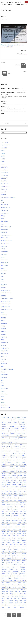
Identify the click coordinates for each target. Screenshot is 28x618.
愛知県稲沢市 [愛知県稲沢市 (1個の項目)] (15, 520)
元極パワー (4, 229)
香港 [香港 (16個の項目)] (6, 602)
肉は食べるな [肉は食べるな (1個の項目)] (4, 569)
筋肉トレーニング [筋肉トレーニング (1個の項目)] (5, 564)
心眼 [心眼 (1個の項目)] (3, 518)
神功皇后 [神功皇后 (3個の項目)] (24, 560)
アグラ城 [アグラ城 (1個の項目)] (4, 426)
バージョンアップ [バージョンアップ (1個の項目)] (5, 453)
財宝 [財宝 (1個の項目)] (25, 584)
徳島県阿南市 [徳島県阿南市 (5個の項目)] (15, 515)
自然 (3, 371)
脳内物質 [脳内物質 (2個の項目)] (23, 571)
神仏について (4, 353)
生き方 (3, 331)
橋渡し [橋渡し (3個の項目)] (15, 531)
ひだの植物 (4, 169)
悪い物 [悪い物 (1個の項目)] (19, 518)
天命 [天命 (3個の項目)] (16, 504)
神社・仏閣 (9, 10)
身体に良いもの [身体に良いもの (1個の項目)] (5, 589)
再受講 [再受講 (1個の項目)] (24, 480)
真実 (2, 339)
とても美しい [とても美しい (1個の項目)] (22, 422)
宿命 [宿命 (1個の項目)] (3, 511)
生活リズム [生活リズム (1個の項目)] (4, 553)
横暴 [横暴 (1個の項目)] (12, 531)
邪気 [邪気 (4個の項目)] (11, 593)
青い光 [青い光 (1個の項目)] (3, 598)
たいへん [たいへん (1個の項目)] (4, 422)
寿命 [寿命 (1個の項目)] (25, 511)
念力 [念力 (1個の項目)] (6, 518)
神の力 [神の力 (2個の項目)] (3, 560)
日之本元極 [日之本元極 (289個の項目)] (4, 526)
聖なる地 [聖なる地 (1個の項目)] (23, 567)
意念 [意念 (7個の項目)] (3, 520)
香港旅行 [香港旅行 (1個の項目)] (11, 602)
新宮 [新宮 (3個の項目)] (13, 524)
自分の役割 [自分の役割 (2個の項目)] (22, 573)
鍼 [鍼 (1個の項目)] (17, 593)
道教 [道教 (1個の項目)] (16, 591)
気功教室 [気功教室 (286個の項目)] (13, 540)
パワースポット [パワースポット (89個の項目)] (5, 455)
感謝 (2, 281)
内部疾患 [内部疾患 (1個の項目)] (20, 480)
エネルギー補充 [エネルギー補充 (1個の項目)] (14, 437)
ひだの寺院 (4, 167)
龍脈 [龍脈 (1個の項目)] (15, 607)
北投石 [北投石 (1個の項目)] (19, 484)
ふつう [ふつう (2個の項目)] (15, 424)
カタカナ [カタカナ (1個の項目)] (9, 439)
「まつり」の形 (5, 145)
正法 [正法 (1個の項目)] (10, 533)
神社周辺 (4, 363)
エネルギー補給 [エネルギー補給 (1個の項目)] (22, 437)
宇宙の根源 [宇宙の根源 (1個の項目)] (23, 509)
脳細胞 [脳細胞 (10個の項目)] (3, 573)
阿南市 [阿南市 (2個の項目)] (3, 596)
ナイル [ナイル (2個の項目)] (11, 448)
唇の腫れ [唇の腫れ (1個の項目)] (4, 493)
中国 (2, 200)
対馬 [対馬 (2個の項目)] (21, 511)
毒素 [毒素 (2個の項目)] (14, 538)
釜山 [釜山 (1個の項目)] (14, 593)
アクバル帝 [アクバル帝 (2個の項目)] (22, 424)
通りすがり (4, 388)
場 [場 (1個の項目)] (11, 497)
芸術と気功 (4, 374)
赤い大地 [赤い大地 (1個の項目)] (19, 587)
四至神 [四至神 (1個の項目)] (15, 493)
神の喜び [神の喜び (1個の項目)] (8, 560)
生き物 (3, 334)
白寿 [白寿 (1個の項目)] (3, 555)
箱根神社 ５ (4, 101)
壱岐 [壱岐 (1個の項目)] (15, 500)
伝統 (3, 215)
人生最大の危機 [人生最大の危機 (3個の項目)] (5, 471)
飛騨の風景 (4, 405)
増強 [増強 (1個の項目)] (3, 500)
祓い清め (3, 345)
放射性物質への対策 (6, 292)
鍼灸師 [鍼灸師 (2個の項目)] (21, 593)
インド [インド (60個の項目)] (17, 431)
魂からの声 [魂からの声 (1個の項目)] (9, 605)
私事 (3, 366)
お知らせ (4, 147)
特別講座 (3, 328)
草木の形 (4, 377)
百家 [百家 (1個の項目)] (14, 555)
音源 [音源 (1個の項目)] (15, 598)
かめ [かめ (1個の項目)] (3, 419)
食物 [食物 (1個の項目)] (25, 600)
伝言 (2, 218)
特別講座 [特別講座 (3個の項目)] (24, 547)
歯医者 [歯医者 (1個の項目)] (9, 535)
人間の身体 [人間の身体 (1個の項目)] (12, 471)
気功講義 (4, 323)
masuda (25, 53)
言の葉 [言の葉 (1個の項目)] (19, 582)
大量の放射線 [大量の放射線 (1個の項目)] (23, 502)
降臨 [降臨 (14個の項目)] (8, 596)
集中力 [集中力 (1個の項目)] (16, 596)
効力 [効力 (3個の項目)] (25, 482)
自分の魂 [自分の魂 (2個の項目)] (4, 576)
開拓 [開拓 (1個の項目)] (25, 593)
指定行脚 (4, 284)
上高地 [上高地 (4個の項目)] (3, 464)
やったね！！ (4, 183)
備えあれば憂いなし (6, 226)
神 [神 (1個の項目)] (13, 558)
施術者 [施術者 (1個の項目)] (18, 524)
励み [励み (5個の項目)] (21, 482)
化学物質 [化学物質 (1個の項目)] (8, 484)
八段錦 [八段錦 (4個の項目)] (3, 480)
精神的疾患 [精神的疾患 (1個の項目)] (14, 564)
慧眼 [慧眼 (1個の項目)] (25, 520)
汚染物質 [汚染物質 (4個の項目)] (9, 542)
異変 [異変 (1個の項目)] (9, 553)
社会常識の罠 (4, 342)
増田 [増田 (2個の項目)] (11, 500)
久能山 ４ (4, 113)
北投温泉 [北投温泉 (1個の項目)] (14, 484)
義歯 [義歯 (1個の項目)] (13, 567)
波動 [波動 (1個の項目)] (3, 544)
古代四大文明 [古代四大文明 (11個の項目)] (19, 489)
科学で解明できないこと (7, 369)
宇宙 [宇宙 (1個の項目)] (9, 509)
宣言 (3, 268)
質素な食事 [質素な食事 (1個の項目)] (9, 587)
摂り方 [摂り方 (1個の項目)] (14, 522)
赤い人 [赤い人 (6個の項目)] (14, 587)
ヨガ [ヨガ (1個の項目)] (9, 460)
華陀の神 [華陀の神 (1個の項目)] (8, 582)
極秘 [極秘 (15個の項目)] (8, 531)
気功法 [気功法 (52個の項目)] (18, 540)
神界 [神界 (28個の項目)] (3, 562)
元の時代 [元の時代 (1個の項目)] (20, 475)
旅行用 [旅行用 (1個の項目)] (23, 524)
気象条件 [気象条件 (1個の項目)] (24, 540)
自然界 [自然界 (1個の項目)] (24, 576)
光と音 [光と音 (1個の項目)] (15, 477)
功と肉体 (4, 246)
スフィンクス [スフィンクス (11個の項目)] (23, 444)
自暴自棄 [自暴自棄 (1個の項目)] (19, 576)
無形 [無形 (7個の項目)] (19, 547)
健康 (2, 224)
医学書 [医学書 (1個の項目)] (3, 486)
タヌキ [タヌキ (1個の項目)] (8, 446)
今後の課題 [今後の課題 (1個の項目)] (19, 471)
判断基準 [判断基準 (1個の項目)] (9, 482)
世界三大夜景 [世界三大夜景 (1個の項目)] (18, 464)
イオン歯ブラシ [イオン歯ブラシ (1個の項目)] (15, 428)
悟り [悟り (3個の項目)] (15, 518)
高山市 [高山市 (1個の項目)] (3, 605)
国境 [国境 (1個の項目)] (24, 493)
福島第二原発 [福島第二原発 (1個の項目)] (10, 562)
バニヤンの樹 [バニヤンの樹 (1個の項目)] (16, 451)
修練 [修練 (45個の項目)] (25, 473)
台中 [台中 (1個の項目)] (3, 491)
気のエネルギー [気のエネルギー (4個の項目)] (21, 538)
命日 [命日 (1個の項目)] (20, 491)
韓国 (2, 399)
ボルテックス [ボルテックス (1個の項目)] (18, 457)
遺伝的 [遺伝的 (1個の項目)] (3, 593)
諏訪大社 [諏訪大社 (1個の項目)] (14, 584)
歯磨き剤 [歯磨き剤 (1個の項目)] (24, 535)
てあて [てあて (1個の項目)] (15, 422)
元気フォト (4, 237)
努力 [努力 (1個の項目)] (18, 482)
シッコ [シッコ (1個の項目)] (23, 442)
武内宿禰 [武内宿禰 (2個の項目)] (19, 533)
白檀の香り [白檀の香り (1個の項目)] (8, 555)
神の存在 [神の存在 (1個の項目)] (18, 560)
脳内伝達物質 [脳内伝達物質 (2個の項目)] (16, 571)
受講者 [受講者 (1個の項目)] (8, 489)
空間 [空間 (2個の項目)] (18, 562)
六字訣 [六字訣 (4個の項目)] (7, 480)
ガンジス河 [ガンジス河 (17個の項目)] (16, 439)
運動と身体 (4, 394)
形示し (3, 273)
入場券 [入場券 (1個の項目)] (24, 477)
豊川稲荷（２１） (6, 106)
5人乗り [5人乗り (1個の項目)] (8, 417)
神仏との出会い (5, 348)
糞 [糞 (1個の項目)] (24, 564)
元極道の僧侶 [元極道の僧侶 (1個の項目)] (9, 477)
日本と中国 (4, 315)
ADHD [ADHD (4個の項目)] (13, 417)
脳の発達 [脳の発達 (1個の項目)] (4, 571)
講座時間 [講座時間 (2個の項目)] (19, 584)
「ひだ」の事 (4, 142)
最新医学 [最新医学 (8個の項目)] (14, 529)
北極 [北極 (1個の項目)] (24, 484)
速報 (3, 391)
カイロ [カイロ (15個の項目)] (3, 439)
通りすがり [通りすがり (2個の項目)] (23, 589)
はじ (3, 164)
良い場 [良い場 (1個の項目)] (24, 580)
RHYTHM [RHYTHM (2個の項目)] (18, 417)
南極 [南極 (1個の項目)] (8, 486)
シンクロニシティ (5, 186)
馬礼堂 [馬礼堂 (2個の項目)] (16, 602)
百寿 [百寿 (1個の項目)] (18, 555)
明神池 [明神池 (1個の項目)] (23, 526)
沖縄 (3, 326)
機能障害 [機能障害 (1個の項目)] (24, 531)
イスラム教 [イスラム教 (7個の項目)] (23, 428)
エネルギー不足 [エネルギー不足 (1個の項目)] (5, 437)
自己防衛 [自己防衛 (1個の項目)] (13, 576)
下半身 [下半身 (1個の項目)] (8, 464)
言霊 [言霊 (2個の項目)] (24, 582)
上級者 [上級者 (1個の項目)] (23, 462)
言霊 (2, 385)
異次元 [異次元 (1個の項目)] (19, 553)
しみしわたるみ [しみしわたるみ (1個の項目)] (21, 419)
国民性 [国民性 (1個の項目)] (15, 495)
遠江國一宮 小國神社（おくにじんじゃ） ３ (12, 88)
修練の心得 (4, 221)
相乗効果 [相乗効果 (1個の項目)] (23, 555)
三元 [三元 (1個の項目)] (3, 462)
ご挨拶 (3, 156)
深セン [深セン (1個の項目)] (3, 547)
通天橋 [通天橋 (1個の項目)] (3, 591)
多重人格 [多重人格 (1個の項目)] (20, 500)
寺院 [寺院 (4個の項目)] (10, 511)
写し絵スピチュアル (6, 240)
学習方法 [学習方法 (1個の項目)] (23, 506)
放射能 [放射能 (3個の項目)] (24, 522)
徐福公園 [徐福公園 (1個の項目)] (8, 515)
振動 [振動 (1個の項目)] (7, 522)
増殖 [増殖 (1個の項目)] (7, 500)
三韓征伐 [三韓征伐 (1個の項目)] (17, 462)
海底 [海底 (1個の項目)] (21, 544)
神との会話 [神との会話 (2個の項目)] (23, 558)
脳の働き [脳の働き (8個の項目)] (23, 569)
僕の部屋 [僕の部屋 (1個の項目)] (14, 475)
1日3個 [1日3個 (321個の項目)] (3, 417)
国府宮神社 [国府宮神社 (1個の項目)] (9, 495)
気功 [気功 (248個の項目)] (8, 540)
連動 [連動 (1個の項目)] (7, 591)
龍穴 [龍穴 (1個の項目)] (9, 607)
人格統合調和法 (5, 213)
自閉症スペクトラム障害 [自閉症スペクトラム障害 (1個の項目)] (7, 580)
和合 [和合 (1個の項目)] (25, 491)
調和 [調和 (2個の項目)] (9, 584)
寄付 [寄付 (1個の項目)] (7, 511)
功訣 (3, 257)
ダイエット (4, 189)
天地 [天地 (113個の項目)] (20, 504)
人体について (4, 210)
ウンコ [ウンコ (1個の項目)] (23, 431)
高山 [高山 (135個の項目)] (25, 602)
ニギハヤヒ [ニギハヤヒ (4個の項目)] (23, 448)
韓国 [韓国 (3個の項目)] (8, 598)
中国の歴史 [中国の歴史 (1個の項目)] (22, 466)
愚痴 (2, 279)
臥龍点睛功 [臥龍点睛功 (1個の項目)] (15, 573)
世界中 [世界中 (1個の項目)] (24, 464)
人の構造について (5, 207)
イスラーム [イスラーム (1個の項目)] (4, 431)
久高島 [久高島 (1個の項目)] (9, 468)
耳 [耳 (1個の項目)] (17, 567)
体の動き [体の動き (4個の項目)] (15, 473)
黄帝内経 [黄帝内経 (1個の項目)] (24, 605)
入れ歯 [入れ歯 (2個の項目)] (20, 477)
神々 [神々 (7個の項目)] (17, 558)
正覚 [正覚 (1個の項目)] (14, 533)
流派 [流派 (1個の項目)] (11, 544)
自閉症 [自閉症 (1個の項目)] (9, 578)
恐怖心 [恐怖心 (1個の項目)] (10, 518)
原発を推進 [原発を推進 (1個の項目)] (23, 486)
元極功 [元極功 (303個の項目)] (3, 477)
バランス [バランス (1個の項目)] (23, 451)
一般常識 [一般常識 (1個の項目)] (24, 460)
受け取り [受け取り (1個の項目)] (4, 489)
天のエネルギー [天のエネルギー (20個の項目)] (10, 504)
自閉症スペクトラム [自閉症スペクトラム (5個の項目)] (19, 578)
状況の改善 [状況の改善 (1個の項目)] (4, 549)
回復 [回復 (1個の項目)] (20, 493)
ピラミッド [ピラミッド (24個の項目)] (4, 457)
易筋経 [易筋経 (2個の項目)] (3, 529)
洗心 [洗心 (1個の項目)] (7, 544)
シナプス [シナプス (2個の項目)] (4, 444)
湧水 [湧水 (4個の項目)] (8, 547)
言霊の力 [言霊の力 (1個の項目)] (4, 584)
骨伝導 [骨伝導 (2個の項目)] (20, 602)
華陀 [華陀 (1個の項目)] (3, 582)
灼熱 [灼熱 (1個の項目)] (15, 547)
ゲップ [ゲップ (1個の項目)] (23, 439)
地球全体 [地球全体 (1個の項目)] (4, 497)
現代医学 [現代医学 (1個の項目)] (16, 549)
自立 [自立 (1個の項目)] (3, 578)
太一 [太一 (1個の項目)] (3, 506)
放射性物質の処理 (5, 290)
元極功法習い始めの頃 (6, 235)
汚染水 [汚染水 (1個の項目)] (3, 542)
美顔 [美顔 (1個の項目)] (8, 567)
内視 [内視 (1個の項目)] (15, 480)
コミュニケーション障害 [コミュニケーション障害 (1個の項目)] (7, 442)
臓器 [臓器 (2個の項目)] (9, 573)
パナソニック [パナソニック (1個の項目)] (22, 453)
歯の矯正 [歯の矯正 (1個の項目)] (4, 535)
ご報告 (3, 153)
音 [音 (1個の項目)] (11, 598)
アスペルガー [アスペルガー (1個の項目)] (11, 426)
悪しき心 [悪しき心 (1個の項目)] (24, 518)
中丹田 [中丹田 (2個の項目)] (11, 466)
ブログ (3, 194)
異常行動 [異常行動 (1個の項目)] (14, 553)
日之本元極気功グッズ (6, 309)
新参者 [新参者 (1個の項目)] (8, 524)
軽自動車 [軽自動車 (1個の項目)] (12, 589)
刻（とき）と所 (5, 243)
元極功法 (4, 232)
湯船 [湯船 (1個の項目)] (11, 547)
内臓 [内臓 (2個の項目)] (12, 480)
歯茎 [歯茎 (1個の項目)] (9, 538)
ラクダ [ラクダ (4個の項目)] (13, 460)
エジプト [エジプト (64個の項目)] (13, 433)
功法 (3, 248)
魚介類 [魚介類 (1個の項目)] (14, 605)
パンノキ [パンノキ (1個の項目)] (13, 455)
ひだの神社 (4, 172)
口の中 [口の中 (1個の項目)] (13, 489)
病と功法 (4, 337)
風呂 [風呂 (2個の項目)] (3, 600)
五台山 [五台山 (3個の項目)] (13, 468)
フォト (3, 191)
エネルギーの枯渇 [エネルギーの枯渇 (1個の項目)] (5, 435)
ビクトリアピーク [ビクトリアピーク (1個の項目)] (21, 455)
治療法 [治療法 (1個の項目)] (24, 542)
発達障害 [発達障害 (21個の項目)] (24, 553)
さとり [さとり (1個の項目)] (14, 419)
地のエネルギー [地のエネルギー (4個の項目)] (22, 495)
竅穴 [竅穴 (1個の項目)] (23, 562)
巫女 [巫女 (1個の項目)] (25, 513)
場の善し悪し (4, 262)
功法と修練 (4, 251)
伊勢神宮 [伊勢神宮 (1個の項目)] (4, 473)
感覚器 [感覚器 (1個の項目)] (20, 520)
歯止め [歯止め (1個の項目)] (18, 535)
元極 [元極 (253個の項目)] (25, 475)
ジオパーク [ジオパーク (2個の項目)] (10, 444)
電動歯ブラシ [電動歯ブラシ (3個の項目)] (23, 596)
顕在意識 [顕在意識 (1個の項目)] (24, 598)
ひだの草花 (4, 175)
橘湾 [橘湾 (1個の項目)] (20, 531)
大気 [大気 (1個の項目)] (12, 502)
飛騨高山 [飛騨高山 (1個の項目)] (11, 600)
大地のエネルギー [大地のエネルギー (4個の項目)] (5, 502)
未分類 (3, 317)
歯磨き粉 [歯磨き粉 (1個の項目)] (4, 538)
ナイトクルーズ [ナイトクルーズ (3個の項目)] (5, 448)
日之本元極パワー (5, 304)
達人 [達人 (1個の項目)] (20, 591)
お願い (3, 150)
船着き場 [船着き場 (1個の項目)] (19, 580)
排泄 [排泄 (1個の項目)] (10, 522)
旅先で (3, 295)
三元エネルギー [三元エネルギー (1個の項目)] (10, 462)
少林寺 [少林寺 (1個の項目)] (16, 513)
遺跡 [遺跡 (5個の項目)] (7, 593)
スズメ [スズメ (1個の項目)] (16, 444)
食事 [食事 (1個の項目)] (16, 600)
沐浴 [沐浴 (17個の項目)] (14, 542)
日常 (2, 312)
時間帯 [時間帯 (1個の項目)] (8, 529)
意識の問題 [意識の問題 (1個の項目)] (8, 520)
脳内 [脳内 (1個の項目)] (9, 571)
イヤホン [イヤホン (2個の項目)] (11, 431)
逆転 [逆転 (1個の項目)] (18, 589)
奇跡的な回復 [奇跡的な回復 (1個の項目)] (9, 506)
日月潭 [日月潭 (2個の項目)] (10, 526)
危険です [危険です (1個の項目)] (17, 486)
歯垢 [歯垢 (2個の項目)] (14, 535)
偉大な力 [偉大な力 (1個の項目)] (4, 475)
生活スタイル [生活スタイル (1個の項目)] (22, 551)
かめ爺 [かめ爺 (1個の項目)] (8, 419)
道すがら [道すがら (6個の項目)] (12, 591)
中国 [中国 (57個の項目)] (17, 466)
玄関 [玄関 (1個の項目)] (10, 549)
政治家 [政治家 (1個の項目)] (3, 524)
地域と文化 (4, 259)
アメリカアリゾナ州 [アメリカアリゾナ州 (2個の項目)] (6, 428)
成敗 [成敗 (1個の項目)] (3, 522)
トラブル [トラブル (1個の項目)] (23, 446)
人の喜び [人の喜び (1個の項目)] (24, 468)
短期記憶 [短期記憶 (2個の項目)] (9, 558)
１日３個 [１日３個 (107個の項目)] (22, 607)
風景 (3, 402)
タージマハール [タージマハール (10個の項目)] (16, 446)
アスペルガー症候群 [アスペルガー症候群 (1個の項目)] (21, 426)
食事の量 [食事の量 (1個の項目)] (20, 600)
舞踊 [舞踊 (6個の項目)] (15, 580)
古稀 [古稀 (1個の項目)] (25, 489)
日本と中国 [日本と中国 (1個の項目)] (17, 526)
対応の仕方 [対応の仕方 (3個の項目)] (15, 511)
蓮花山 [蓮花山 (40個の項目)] (14, 582)
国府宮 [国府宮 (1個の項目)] (3, 495)
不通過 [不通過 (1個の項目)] (12, 464)
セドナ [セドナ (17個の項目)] (3, 446)
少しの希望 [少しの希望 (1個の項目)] (11, 513)
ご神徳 (3, 158)
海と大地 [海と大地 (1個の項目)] (16, 544)
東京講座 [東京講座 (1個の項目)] (4, 531)
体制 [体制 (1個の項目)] (20, 473)
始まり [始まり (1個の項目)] (16, 506)
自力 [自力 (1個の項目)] (8, 576)
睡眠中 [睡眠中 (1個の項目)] (3, 558)
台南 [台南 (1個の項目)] (7, 491)
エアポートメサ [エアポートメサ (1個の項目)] (5, 433)
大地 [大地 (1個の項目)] (25, 500)
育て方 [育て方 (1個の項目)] (17, 569)
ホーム (3, 10)
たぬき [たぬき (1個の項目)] (9, 422)
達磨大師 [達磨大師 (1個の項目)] (24, 591)
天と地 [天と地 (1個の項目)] (3, 504)
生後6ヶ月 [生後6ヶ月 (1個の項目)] (15, 551)
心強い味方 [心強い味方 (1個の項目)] (23, 515)
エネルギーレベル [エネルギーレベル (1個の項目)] (18, 435)
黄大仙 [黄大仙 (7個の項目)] (19, 605)
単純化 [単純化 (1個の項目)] (12, 486)
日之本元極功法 (5, 306)
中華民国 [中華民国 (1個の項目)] (4, 468)
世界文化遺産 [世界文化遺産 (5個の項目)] (4, 466)
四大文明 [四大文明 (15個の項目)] (10, 493)
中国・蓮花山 (4, 204)
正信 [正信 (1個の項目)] (3, 533)
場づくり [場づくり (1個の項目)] (16, 497)
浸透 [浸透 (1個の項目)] (25, 544)
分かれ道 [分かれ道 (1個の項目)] (4, 482)
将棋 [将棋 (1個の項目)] (3, 513)
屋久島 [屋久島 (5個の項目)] (21, 513)
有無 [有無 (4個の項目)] (24, 529)
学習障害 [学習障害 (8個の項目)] (4, 509)
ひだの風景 (4, 178)
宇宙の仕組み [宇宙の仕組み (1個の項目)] (15, 509)
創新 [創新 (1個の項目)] (14, 482)
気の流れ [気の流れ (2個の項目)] (4, 540)
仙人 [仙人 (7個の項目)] (25, 471)
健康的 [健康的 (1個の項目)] (9, 475)
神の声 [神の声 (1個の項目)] (13, 560)
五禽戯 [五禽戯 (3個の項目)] (18, 468)
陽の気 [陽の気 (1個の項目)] (12, 596)
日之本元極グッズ (5, 301)
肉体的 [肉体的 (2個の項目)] (11, 569)
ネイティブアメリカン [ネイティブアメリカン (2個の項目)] (6, 451)
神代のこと (4, 356)
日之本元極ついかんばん (7, 298)
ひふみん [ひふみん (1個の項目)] (4, 424)
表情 (2, 383)
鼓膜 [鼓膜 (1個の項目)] (3, 607)
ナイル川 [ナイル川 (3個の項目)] (17, 448)
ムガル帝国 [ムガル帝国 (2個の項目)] (4, 460)
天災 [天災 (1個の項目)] (25, 504)
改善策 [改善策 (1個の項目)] (19, 522)
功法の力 (4, 254)
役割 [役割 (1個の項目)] (3, 515)
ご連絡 (3, 161)
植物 (3, 320)
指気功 (3, 287)
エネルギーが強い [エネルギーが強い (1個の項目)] (21, 433)
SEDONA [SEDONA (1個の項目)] (24, 417)
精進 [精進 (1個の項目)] (20, 564)
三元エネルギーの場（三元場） (8, 197)
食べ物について (5, 407)
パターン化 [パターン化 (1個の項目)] (14, 453)
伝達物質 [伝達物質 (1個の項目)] (10, 473)
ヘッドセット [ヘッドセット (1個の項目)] (11, 457)
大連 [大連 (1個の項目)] (17, 502)
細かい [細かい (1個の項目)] (3, 567)
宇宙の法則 (4, 265)
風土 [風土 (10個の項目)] (6, 600)
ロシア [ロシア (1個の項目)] (18, 460)
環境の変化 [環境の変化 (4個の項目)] (4, 551)
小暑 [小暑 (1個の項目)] (6, 513)
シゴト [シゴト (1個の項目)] (16, 442)
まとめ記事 (4, 180)
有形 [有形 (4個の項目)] (20, 529)
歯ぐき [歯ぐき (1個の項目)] (24, 533)
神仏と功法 (4, 350)
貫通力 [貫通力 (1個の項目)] (3, 587)
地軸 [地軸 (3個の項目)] (8, 497)
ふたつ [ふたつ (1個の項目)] (10, 424)
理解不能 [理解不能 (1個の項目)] (23, 549)
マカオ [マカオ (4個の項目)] (24, 457)
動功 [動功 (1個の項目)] (3, 484)
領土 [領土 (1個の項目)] (19, 598)
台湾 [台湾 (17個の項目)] (11, 491)
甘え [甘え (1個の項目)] (10, 551)
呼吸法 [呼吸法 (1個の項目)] (15, 491)
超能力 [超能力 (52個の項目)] (24, 587)
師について (4, 270)
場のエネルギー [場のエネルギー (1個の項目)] (23, 497)
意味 (2, 276)
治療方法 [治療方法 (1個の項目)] (19, 542)
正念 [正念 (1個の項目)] (7, 533)
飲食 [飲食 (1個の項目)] (3, 602)
